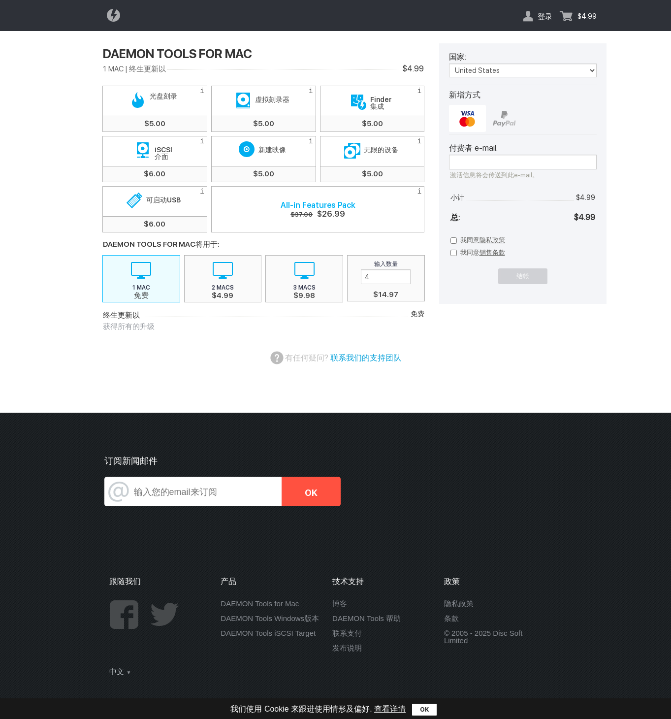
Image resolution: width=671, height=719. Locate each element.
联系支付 (347, 633)
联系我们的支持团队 (365, 358)
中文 (116, 671)
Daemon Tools (116, 15)
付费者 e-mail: (473, 148)
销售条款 (492, 252)
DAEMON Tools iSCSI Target (268, 633)
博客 (339, 603)
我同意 (482, 240)
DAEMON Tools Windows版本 (270, 618)
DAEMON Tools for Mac (260, 603)
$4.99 (587, 16)
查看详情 (390, 709)
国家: (457, 57)
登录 (545, 16)
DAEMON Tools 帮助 (366, 618)
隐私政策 (492, 240)
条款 (451, 618)
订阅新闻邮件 (131, 461)
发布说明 (347, 648)
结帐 (522, 276)
